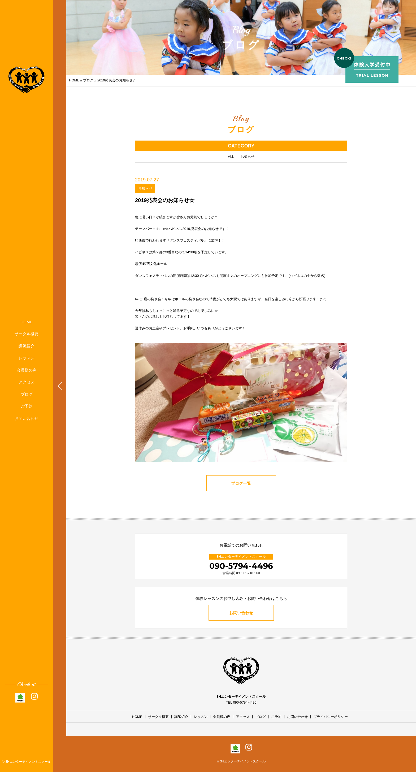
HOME (27, 322)
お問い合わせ (26, 418)
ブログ (27, 394)
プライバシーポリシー (330, 717)
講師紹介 (26, 346)
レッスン (26, 358)
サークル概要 (26, 334)
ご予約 (27, 406)
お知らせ (247, 157)
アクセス (26, 382)
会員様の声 (27, 370)
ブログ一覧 (241, 484)
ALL (231, 157)
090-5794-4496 (241, 566)
